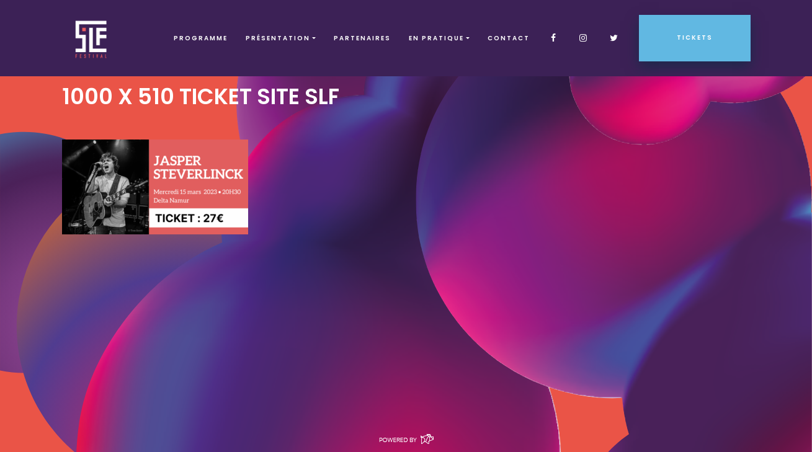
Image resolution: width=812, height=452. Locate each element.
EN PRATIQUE (436, 38)
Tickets (695, 37)
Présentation (278, 38)
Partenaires (362, 38)
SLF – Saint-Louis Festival (91, 38)
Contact (509, 38)
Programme (201, 38)
